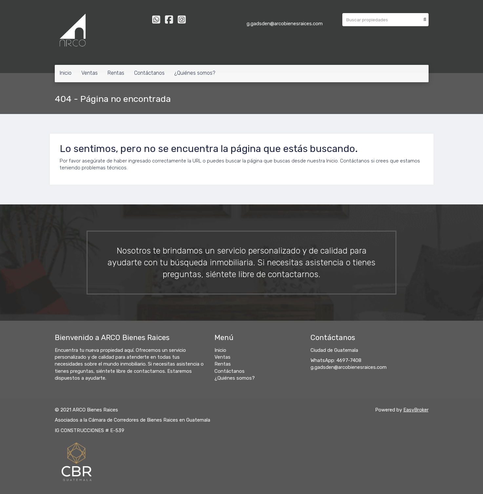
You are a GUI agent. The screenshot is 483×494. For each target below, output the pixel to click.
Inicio (65, 73)
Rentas (116, 73)
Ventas (89, 73)
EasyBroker (416, 410)
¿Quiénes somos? (194, 73)
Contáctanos (149, 73)
